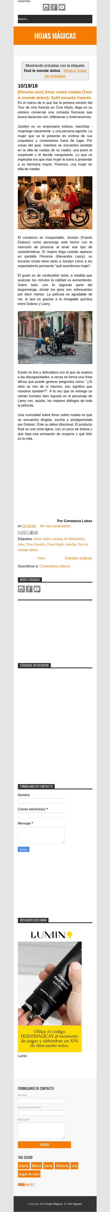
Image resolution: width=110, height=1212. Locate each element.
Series (48, 1165)
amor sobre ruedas (48, 539)
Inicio (41, 558)
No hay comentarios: (55, 526)
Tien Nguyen (75, 1203)
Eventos (24, 1165)
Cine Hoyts (55, 544)
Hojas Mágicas (55, 36)
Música (36, 1165)
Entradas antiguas (78, 558)
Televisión (62, 1165)
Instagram (46, 7)
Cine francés (35, 544)
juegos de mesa (29, 1173)
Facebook (54, 7)
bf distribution (74, 539)
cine (21, 544)
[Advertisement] (50, 629)
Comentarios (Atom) (54, 566)
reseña (71, 544)
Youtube (62, 7)
